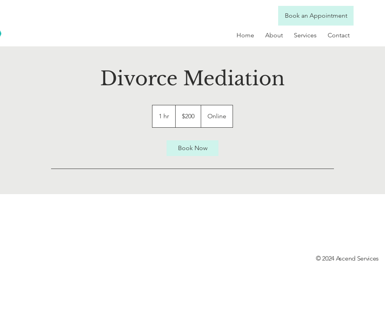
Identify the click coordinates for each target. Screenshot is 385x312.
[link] (192, 148)
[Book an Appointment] (316, 16)
